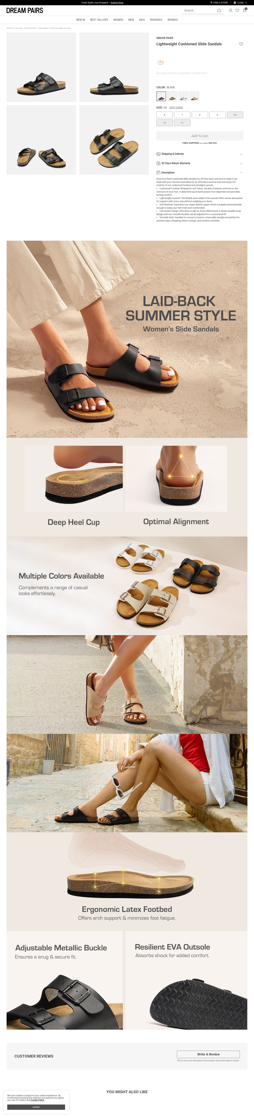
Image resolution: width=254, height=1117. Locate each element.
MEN (131, 19)
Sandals (19, 28)
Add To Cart (199, 136)
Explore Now (117, 2)
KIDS (142, 19)
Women (10, 28)
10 (164, 122)
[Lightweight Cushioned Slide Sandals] (161, 96)
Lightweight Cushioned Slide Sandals (54, 28)
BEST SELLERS (99, 19)
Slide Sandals (30, 28)
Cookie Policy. (38, 1100)
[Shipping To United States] (238, 2)
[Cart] (244, 10)
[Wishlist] (237, 10)
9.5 (235, 115)
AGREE (36, 1107)
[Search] (219, 10)
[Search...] (200, 10)
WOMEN (118, 19)
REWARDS (156, 19)
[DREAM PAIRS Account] (231, 10)
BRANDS (173, 19)
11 (182, 122)
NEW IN (80, 19)
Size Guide (176, 107)
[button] (240, 2)
